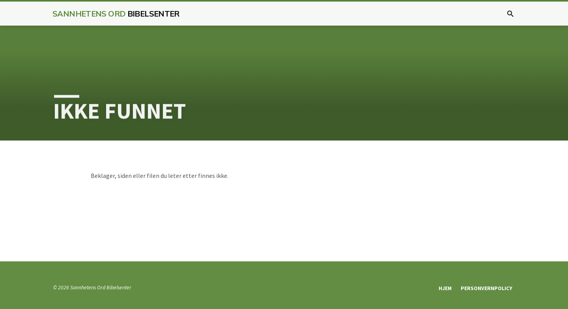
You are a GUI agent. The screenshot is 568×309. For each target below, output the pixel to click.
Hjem (445, 288)
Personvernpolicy (486, 288)
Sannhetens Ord (115, 14)
